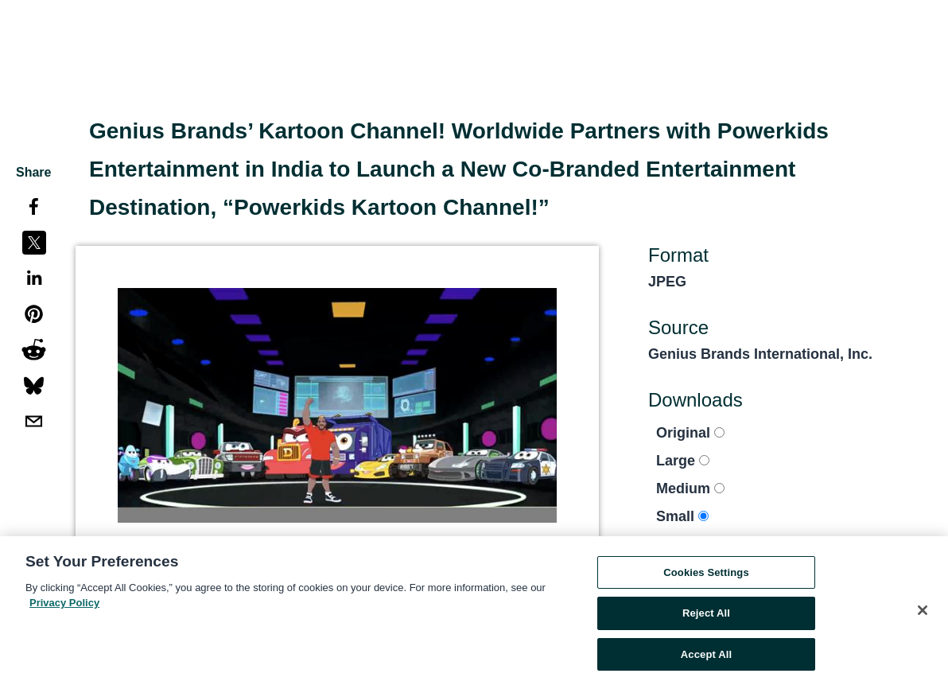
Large (682, 461)
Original (690, 433)
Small (682, 516)
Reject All (706, 617)
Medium (690, 488)
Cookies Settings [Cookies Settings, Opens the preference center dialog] (706, 576)
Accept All (706, 658)
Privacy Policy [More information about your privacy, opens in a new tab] (64, 607)
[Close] (922, 613)
